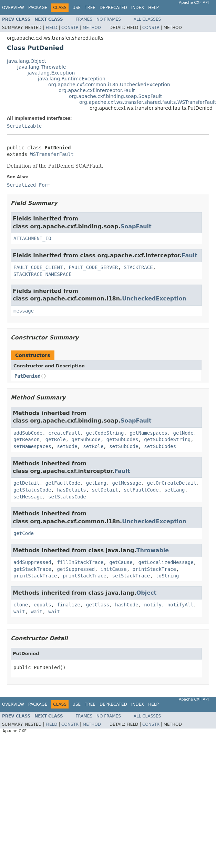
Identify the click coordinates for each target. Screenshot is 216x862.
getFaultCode (62, 483)
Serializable (24, 126)
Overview (13, 7)
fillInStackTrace (80, 562)
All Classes (147, 19)
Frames (84, 19)
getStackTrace (32, 569)
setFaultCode (141, 490)
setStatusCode (67, 496)
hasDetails (71, 490)
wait (19, 611)
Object (146, 592)
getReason (26, 439)
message (23, 311)
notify (153, 604)
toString (167, 575)
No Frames (108, 19)
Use (76, 7)
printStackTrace (154, 569)
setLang (174, 490)
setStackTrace (131, 575)
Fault (189, 255)
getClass (97, 604)
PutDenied (27, 376)
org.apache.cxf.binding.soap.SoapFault (115, 96)
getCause (120, 562)
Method (92, 27)
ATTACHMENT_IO (32, 238)
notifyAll (180, 604)
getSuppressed (76, 569)
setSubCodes (160, 446)
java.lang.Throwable (41, 67)
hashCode (126, 604)
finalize (68, 604)
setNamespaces (32, 446)
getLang (96, 483)
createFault (64, 433)
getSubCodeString (167, 439)
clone (20, 604)
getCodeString (105, 433)
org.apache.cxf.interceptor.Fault (97, 90)
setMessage (27, 496)
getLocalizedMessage (165, 562)
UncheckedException (154, 298)
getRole (55, 439)
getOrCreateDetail (171, 483)
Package (37, 7)
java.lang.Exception (51, 73)
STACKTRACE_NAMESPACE (42, 274)
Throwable (152, 550)
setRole (93, 446)
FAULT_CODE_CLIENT (38, 267)
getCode (23, 533)
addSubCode (27, 433)
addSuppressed (32, 562)
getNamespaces (148, 433)
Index (137, 7)
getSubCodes (122, 439)
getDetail (26, 483)
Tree (90, 7)
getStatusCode (32, 490)
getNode (183, 433)
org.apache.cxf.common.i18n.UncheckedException (109, 84)
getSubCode (86, 439)
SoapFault (136, 226)
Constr (70, 27)
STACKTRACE (138, 267)
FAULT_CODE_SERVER (93, 267)
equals (42, 604)
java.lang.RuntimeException (71, 78)
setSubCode (123, 446)
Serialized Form (28, 185)
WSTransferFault (51, 154)
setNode (67, 446)
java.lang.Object (26, 61)
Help (153, 7)
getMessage (126, 483)
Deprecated (113, 7)
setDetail (105, 490)
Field (51, 27)
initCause (114, 569)
